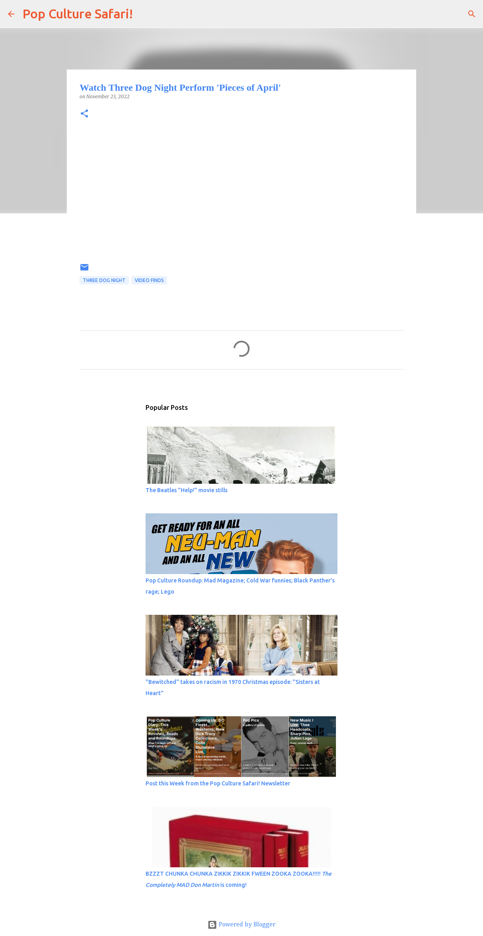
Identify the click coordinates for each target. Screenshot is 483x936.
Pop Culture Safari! (77, 13)
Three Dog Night (104, 280)
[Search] (144, 14)
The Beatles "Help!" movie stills (187, 490)
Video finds (149, 280)
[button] (84, 114)
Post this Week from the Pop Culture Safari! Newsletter (218, 783)
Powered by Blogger (241, 925)
